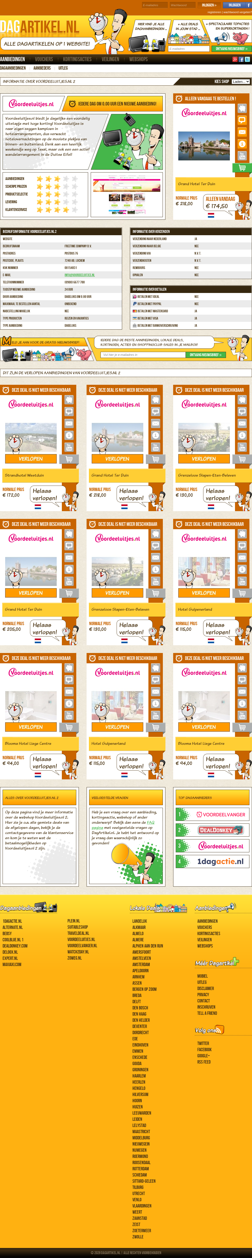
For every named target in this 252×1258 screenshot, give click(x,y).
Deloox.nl (10, 952)
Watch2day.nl (78, 952)
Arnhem (138, 977)
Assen (137, 983)
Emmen (137, 1051)
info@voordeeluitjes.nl (80, 275)
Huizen (137, 1107)
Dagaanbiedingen (13, 68)
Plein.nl (74, 921)
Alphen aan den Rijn (147, 946)
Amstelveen (141, 958)
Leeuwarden (141, 1113)
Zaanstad (139, 1218)
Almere (138, 940)
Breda (136, 995)
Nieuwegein (141, 1144)
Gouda (136, 1063)
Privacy (203, 995)
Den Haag (139, 1014)
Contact (203, 1001)
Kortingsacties (77, 59)
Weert (137, 1212)
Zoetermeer (141, 1231)
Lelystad (139, 1125)
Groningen (140, 1070)
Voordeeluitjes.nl (81, 939)
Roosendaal (141, 1162)
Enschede (139, 1057)
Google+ (203, 1056)
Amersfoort (141, 952)
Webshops (138, 59)
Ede (135, 1039)
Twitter (203, 1043)
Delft (136, 1001)
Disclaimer (205, 988)
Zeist (136, 1224)
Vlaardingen (142, 1206)
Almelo (138, 933)
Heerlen (138, 1082)
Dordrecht (140, 1032)
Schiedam (139, 1175)
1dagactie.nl (12, 921)
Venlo (136, 1200)
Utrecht (138, 1193)
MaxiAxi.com (12, 964)
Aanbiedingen (12, 59)
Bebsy (7, 933)
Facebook (204, 1049)
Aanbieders (42, 68)
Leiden (137, 1119)
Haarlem (139, 1076)
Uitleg (63, 68)
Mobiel (202, 976)
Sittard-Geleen (144, 1181)
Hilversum (140, 1094)
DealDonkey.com (15, 946)
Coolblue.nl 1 (13, 940)
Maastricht (141, 1131)
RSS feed (204, 1062)
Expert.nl (10, 958)
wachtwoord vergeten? (237, 12)
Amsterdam (141, 964)
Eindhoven (140, 1045)
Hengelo (138, 1088)
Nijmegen (139, 1150)
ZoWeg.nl (75, 958)
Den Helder (141, 1020)
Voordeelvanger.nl (82, 946)
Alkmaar (139, 927)
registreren (214, 12)
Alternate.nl (13, 927)
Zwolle (138, 1237)
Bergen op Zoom (144, 989)
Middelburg (141, 1138)
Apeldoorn (140, 971)
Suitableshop (78, 927)
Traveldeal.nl (78, 933)
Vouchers (44, 59)
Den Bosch (140, 1008)
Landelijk (139, 921)
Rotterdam (140, 1169)
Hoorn (137, 1101)
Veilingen (110, 59)
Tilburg (138, 1187)
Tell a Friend (207, 1013)
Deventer (139, 1026)
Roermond (140, 1156)
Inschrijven (206, 1007)
